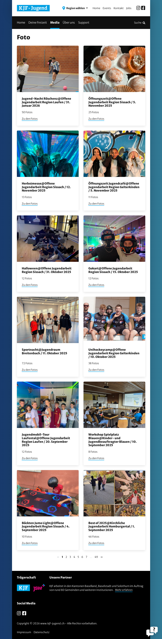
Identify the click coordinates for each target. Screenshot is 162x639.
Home (96, 8)
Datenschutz (41, 632)
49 (96, 557)
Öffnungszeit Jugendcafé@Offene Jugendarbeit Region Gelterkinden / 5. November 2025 (113, 187)
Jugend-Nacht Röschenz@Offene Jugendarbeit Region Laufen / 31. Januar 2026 (46, 102)
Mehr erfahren (124, 590)
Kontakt (119, 8)
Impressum (24, 632)
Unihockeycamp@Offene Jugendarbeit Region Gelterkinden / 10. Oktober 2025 (113, 353)
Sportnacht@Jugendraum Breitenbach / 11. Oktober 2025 (44, 351)
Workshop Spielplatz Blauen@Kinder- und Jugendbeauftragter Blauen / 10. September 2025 (112, 440)
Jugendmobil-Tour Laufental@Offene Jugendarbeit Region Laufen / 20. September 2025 (46, 440)
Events (107, 8)
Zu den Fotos (30, 118)
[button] (75, 8)
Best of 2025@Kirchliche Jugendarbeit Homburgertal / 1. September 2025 (111, 526)
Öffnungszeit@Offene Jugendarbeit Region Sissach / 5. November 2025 (112, 102)
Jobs (128, 8)
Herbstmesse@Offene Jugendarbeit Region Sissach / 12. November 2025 (46, 187)
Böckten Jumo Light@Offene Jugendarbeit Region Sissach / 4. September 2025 (46, 526)
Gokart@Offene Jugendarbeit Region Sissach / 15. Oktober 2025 (113, 270)
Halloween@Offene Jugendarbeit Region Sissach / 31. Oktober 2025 (46, 270)
